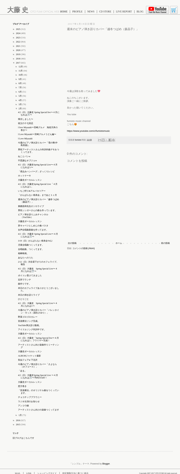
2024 (18, 33)
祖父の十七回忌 (25, 123)
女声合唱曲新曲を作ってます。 (33, 230)
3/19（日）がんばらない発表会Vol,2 (35, 241)
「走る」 (22, 371)
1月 (20, 415)
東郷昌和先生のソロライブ (31, 206)
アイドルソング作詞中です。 (32, 329)
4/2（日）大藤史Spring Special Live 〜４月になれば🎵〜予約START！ (38, 376)
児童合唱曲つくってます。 (31, 245)
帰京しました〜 (25, 119)
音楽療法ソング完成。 (29, 321)
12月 (21, 66)
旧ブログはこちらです (23, 438)
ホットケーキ (24, 175)
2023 (18, 37)
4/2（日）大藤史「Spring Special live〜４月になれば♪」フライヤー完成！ (38, 339)
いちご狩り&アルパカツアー (32, 191)
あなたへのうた (25, 257)
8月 (20, 83)
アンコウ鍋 (23, 405)
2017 (18, 63)
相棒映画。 (23, 253)
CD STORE (105, 11)
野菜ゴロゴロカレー (27, 317)
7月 (20, 87)
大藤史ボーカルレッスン (30, 180)
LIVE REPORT (124, 11)
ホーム (119, 243)
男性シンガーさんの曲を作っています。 (37, 210)
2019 (18, 54)
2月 (20, 108)
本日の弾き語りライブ (29, 295)
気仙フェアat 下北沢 (27, 360)
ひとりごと (23, 299)
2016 (18, 420)
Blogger (106, 463)
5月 (20, 96)
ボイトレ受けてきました (30, 275)
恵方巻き (22, 386)
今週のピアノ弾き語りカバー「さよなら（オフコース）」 (37, 365)
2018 (18, 58)
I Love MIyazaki (25, 138)
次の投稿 (72, 243)
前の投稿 (165, 243)
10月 (21, 75)
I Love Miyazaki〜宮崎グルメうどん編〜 (37, 134)
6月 (20, 92)
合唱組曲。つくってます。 (31, 249)
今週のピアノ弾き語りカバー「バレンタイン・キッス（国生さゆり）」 (38, 311)
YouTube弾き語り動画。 (29, 325)
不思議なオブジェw (27, 160)
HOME (64, 11)
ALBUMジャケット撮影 (29, 356)
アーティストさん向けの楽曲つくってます (38, 409)
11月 (21, 70)
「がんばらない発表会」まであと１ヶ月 (37, 195)
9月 (20, 79)
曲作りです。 (24, 284)
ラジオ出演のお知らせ (29, 401)
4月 (20, 100)
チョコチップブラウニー (30, 397)
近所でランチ (24, 279)
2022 (18, 41)
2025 (18, 29)
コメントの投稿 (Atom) (84, 248)
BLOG (140, 11)
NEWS (90, 11)
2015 (18, 424)
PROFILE (77, 11)
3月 (20, 104)
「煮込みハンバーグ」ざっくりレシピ (36, 171)
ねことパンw (24, 156)
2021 (18, 46)
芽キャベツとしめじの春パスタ (33, 225)
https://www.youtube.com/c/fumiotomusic (88, 131)
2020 (18, 50)
